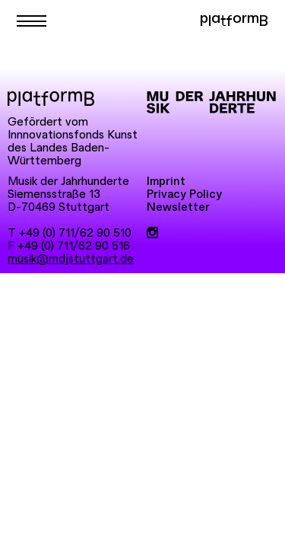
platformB (233, 20)
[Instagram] (152, 233)
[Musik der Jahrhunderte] (211, 102)
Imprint (166, 181)
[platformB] (51, 98)
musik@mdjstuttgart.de (71, 259)
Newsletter (178, 207)
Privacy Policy (184, 194)
